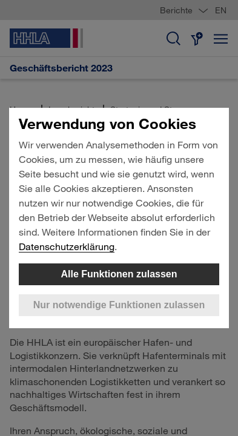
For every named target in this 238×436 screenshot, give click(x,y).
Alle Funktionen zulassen (119, 274)
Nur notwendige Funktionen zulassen (119, 305)
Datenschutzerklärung (66, 246)
